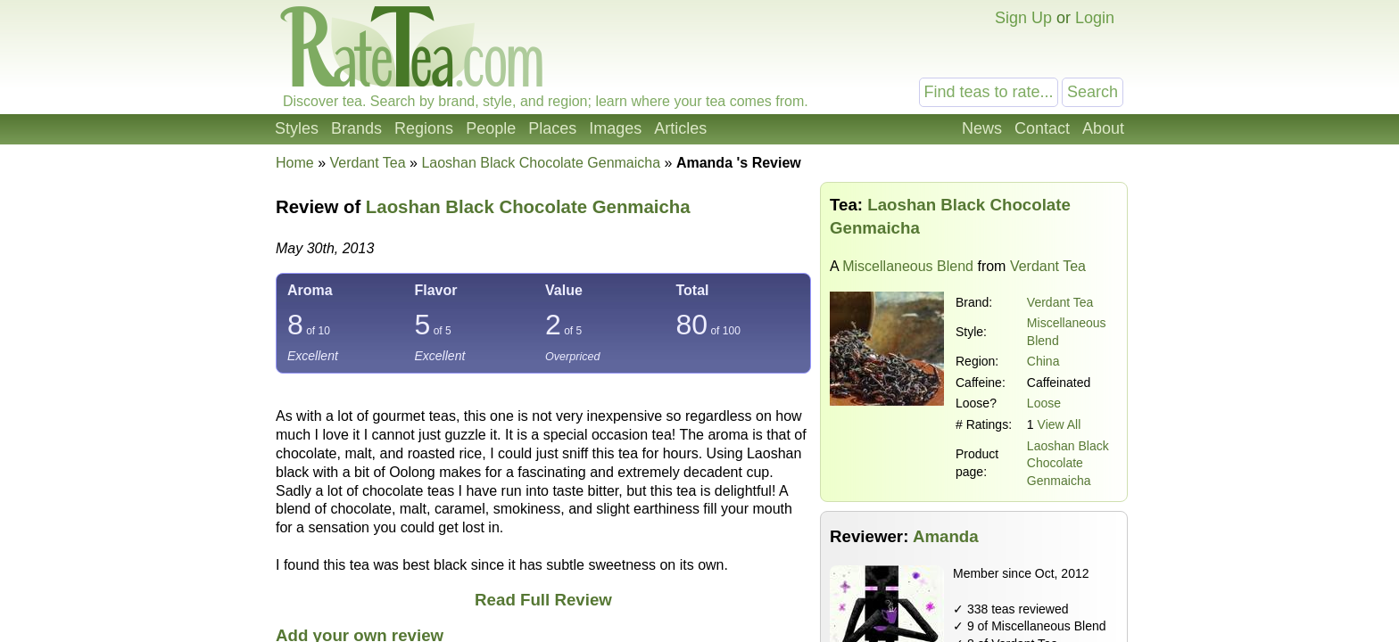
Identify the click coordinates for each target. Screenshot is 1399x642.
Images (615, 128)
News (982, 128)
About (1103, 128)
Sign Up (1023, 18)
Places (552, 128)
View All (1059, 424)
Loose (1044, 403)
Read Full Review (543, 599)
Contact (1042, 128)
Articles (680, 128)
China (1043, 361)
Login (1094, 18)
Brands (356, 128)
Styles (297, 128)
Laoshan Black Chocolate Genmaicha (1068, 463)
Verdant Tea (1060, 302)
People (491, 128)
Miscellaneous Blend (907, 266)
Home (295, 162)
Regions (423, 128)
